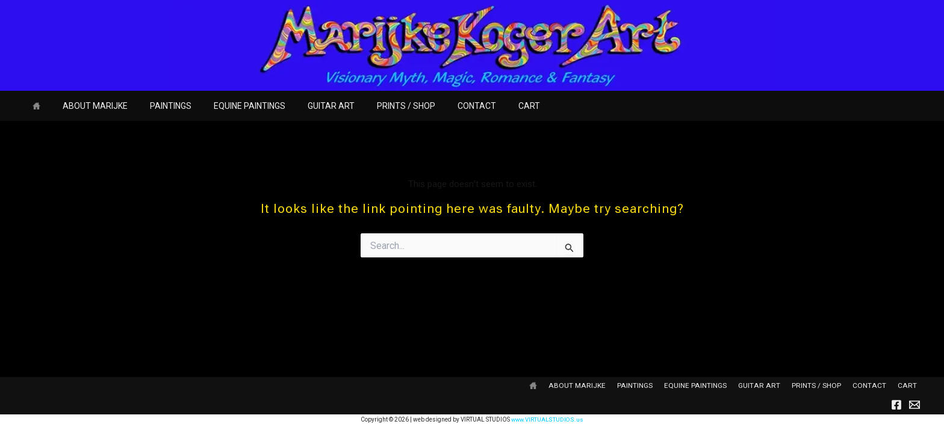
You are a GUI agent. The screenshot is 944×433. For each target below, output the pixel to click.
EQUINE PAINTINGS (230, 106)
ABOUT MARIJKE (86, 106)
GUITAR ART (306, 106)
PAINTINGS (157, 106)
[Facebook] (896, 404)
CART (488, 106)
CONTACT (441, 106)
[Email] (914, 404)
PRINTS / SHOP (376, 106)
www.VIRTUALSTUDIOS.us (547, 419)
